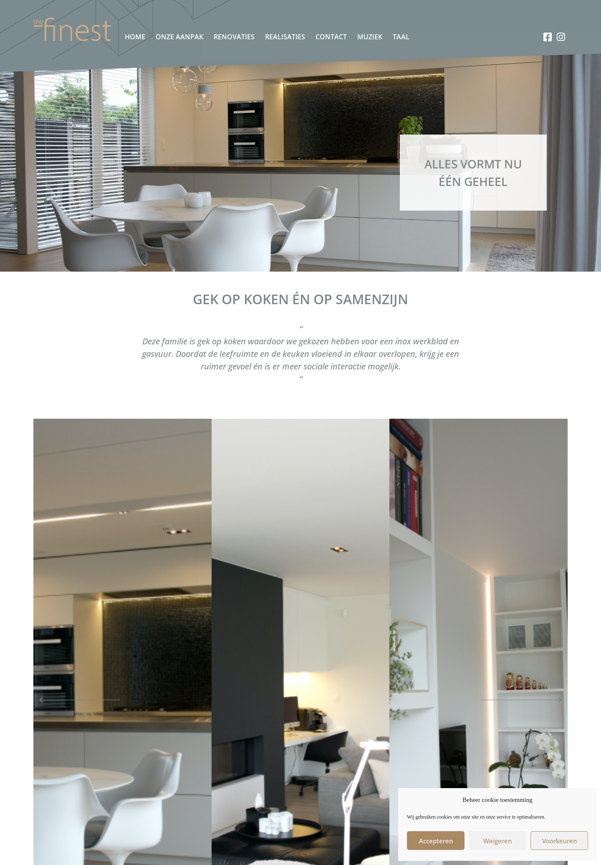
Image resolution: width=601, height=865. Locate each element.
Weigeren (497, 841)
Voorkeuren (559, 841)
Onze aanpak (179, 36)
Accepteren (436, 841)
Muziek (369, 36)
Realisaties (285, 36)
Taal (401, 36)
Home (135, 36)
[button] (81, 700)
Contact (331, 36)
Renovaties (234, 36)
